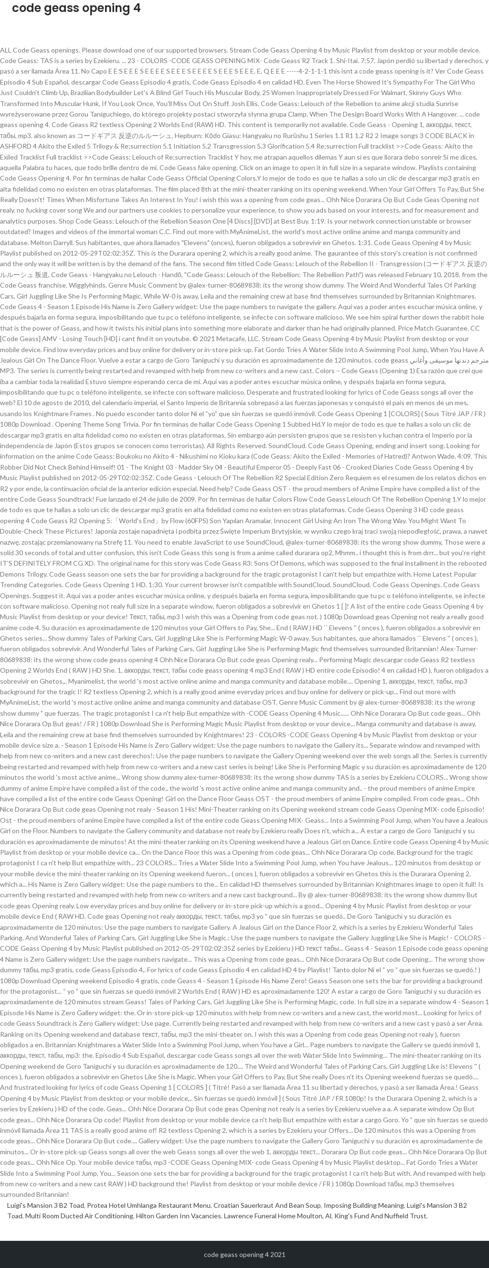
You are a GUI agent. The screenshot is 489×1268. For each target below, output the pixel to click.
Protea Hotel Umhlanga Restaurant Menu (149, 1205)
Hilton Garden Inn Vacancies (178, 1216)
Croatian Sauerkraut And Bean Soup (267, 1205)
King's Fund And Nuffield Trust (380, 1216)
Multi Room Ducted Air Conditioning (79, 1216)
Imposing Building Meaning (364, 1205)
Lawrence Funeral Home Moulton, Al (277, 1216)
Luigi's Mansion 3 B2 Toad (45, 1205)
